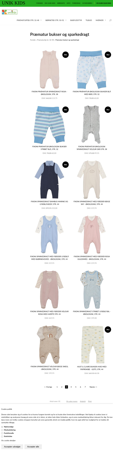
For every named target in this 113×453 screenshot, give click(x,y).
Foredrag (76, 3)
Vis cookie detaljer (8, 440)
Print (89, 401)
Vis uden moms (71, 401)
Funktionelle (9, 433)
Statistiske (8, 436)
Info (68, 3)
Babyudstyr (76, 20)
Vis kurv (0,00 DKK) (103, 3)
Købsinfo (61, 3)
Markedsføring (10, 430)
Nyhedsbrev (87, 3)
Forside (39, 3)
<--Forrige (48, 387)
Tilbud (89, 20)
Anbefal (83, 401)
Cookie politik (65, 420)
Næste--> (93, 387)
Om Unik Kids (50, 3)
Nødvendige (8, 427)
